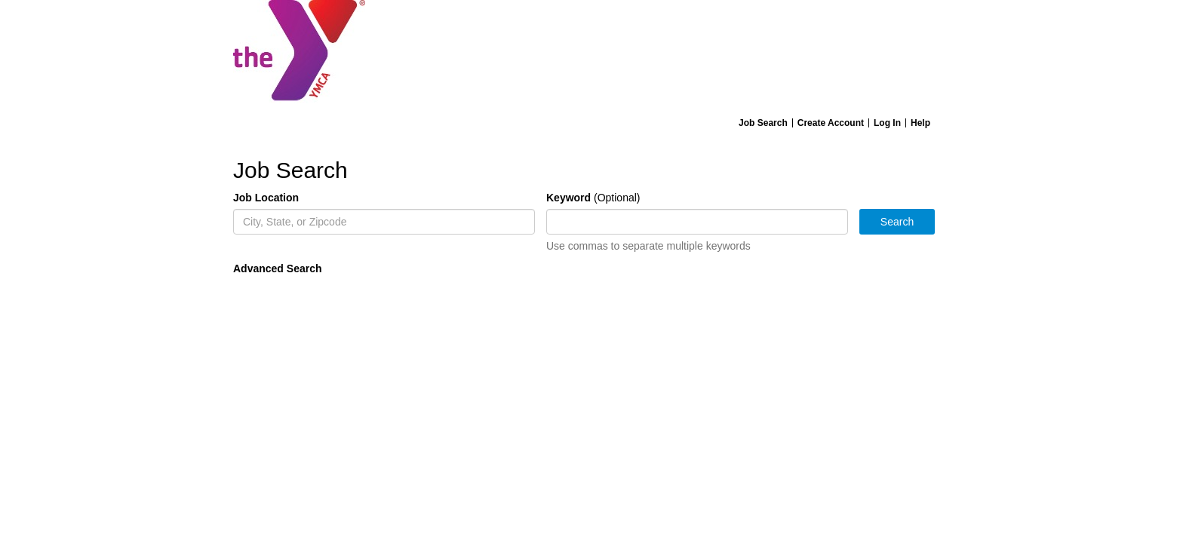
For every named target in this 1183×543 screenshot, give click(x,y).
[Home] (591, 55)
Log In (887, 123)
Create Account (830, 123)
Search (897, 222)
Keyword (568, 198)
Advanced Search (277, 268)
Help (920, 123)
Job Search (763, 123)
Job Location (266, 198)
